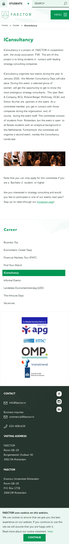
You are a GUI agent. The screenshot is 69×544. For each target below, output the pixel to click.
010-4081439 (17, 426)
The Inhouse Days (14, 295)
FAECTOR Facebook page (59, 393)
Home (5, 25)
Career (16, 25)
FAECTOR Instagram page (59, 401)
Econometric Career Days (18, 250)
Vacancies (9, 303)
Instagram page (45, 202)
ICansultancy (30, 25)
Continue (34, 537)
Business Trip (11, 242)
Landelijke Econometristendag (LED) (23, 288)
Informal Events (12, 280)
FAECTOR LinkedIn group (59, 409)
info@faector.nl (17, 403)
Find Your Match (13, 265)
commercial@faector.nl (21, 417)
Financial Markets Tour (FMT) (20, 257)
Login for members (3, 3)
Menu (60, 15)
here (50, 531)
